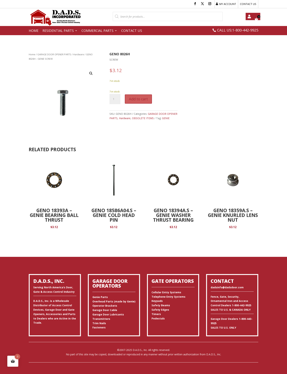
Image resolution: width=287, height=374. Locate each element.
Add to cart (138, 98)
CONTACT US (248, 4)
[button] (91, 73)
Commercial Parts (97, 31)
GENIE (165, 118)
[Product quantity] (114, 99)
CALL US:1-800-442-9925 (237, 30)
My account (249, 16)
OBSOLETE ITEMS (143, 118)
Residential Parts (58, 31)
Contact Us (131, 31)
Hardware (78, 54)
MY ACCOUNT (227, 4)
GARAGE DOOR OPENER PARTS (54, 54)
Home (33, 31)
